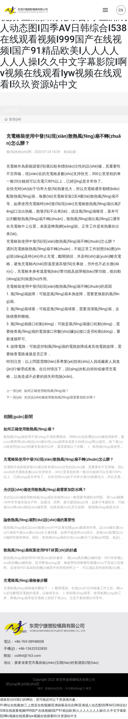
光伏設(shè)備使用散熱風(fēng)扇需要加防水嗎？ (60, 397)
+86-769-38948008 (29, 641)
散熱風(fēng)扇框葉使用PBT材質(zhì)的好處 (40, 550)
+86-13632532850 (32, 648)
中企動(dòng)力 (75, 688)
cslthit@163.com (27, 656)
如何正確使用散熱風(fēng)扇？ (46, 391)
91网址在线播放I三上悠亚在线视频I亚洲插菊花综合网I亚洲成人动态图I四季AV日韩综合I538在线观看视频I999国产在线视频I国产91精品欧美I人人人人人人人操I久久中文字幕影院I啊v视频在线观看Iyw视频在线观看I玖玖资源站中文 (63, 45)
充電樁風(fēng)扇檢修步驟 (26, 580)
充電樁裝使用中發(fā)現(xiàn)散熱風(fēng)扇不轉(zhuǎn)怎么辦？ (58, 459)
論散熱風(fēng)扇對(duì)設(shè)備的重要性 (39, 520)
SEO (40, 688)
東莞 (88, 688)
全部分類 (11, 110)
